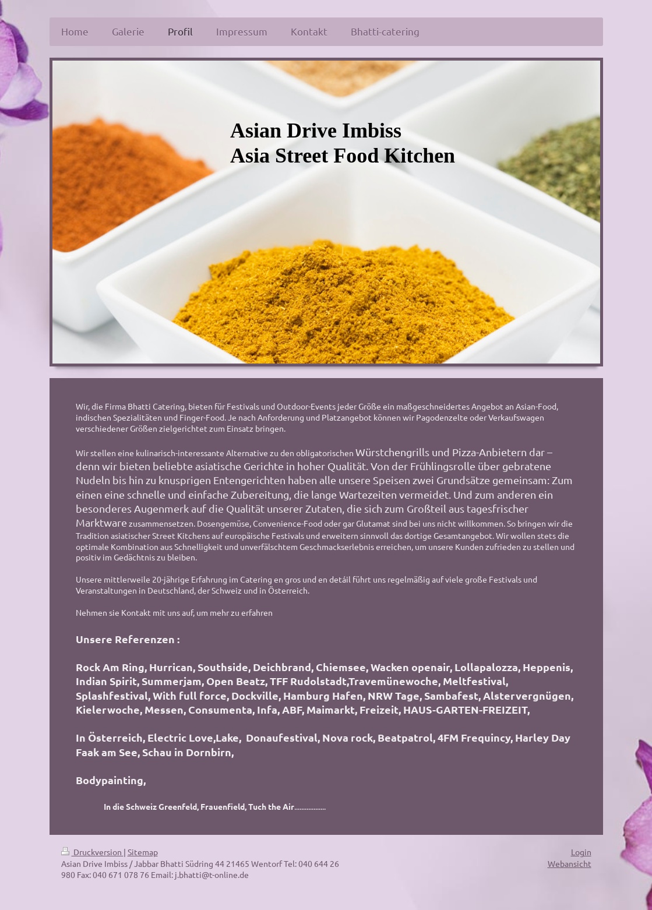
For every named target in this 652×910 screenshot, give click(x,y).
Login (581, 851)
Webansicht (569, 863)
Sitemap (143, 851)
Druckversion (92, 851)
